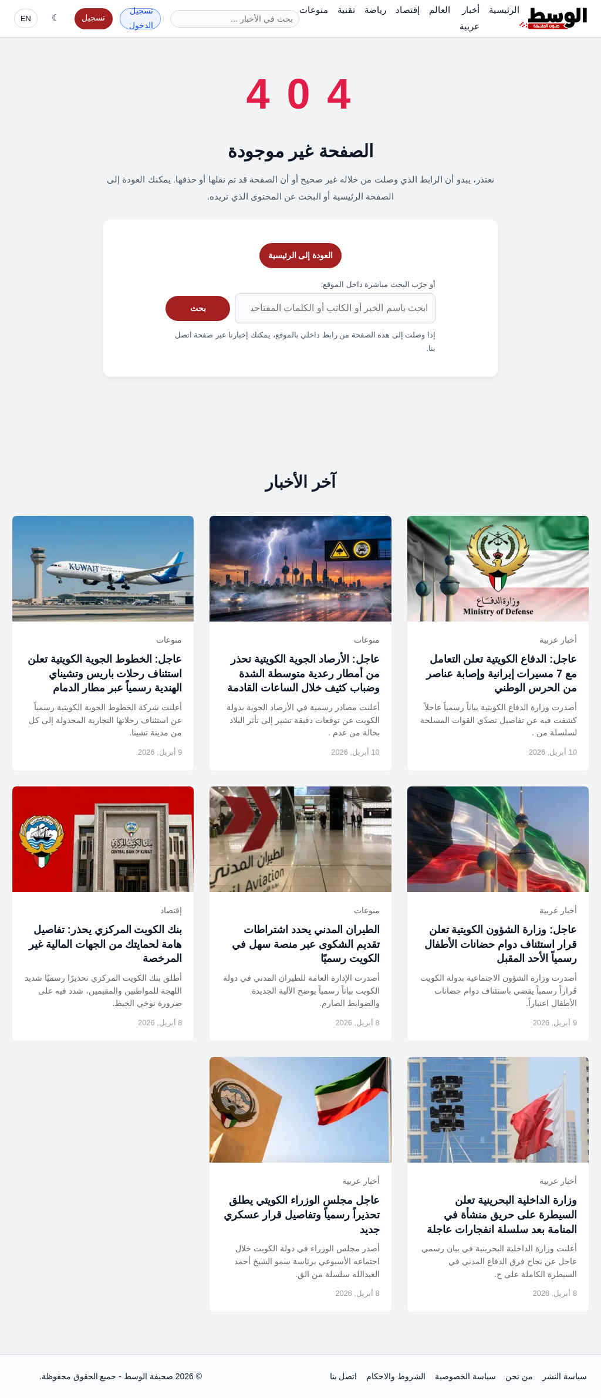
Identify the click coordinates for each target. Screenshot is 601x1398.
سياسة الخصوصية (465, 1376)
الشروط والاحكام (396, 1376)
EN (26, 18)
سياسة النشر (564, 1376)
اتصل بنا (343, 1376)
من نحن (519, 1376)
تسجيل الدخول (141, 18)
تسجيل (93, 17)
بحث (198, 308)
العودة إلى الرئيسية (300, 255)
